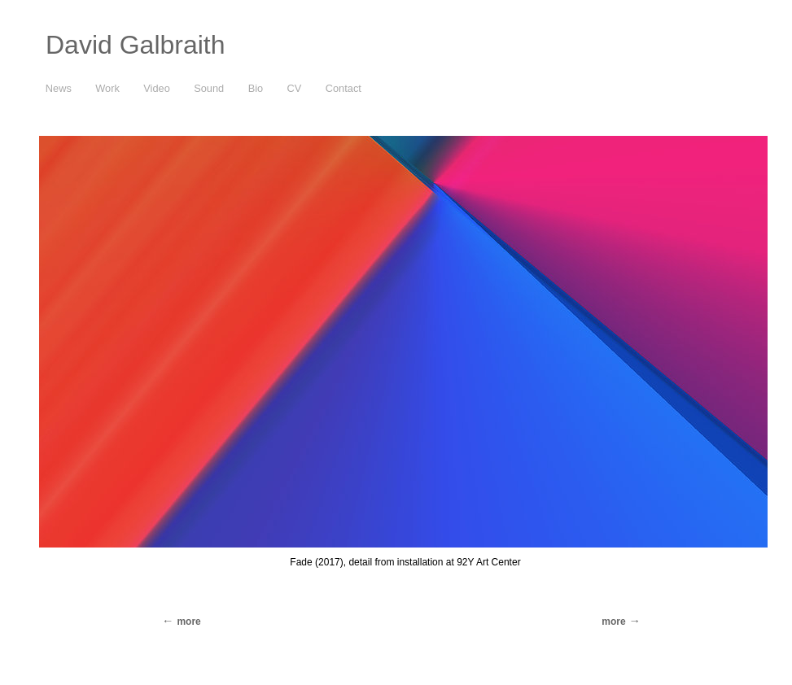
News (59, 88)
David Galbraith (135, 44)
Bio (256, 88)
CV (294, 88)
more (613, 621)
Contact (343, 88)
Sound (209, 88)
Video (156, 88)
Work (107, 88)
